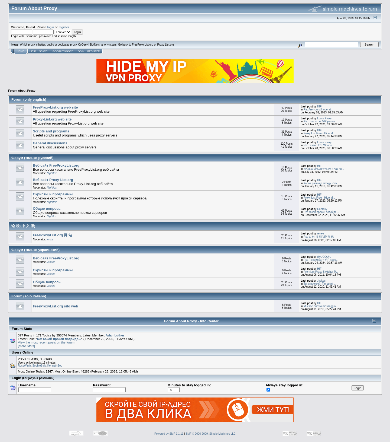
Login (80, 51)
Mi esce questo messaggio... (321, 306)
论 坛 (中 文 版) (23, 226)
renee (320, 233)
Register (93, 51)
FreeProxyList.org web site (55, 107)
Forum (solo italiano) (28, 296)
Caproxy (322, 209)
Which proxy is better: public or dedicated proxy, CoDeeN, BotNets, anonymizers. (68, 44)
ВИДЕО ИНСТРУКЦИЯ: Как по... (324, 168)
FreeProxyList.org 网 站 (52, 235)
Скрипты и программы (53, 194)
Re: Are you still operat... (318, 109)
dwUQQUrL (324, 256)
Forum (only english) (28, 99)
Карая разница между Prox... (322, 183)
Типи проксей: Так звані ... (320, 283)
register (63, 27)
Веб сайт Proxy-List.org (53, 180)
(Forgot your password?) (38, 378)
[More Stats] (26, 346)
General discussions (50, 143)
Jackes (51, 261)
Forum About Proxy (21, 90)
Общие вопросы (47, 208)
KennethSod (54, 365)
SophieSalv (39, 365)
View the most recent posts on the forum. (46, 342)
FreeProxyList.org (142, 44)
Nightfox (52, 173)
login (50, 27)
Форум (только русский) (32, 158)
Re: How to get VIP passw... (320, 121)
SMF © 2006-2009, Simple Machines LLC (211, 433)
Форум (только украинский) (35, 250)
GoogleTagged (63, 51)
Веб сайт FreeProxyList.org (56, 165)
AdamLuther (115, 335)
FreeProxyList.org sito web (55, 306)
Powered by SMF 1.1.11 (168, 433)
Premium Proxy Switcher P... (321, 271)
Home (20, 51)
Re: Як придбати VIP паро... (321, 259)
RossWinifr (24, 365)
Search (44, 51)
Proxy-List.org (165, 44)
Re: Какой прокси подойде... (321, 212)
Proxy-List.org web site (52, 119)
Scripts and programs (51, 131)
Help (33, 51)
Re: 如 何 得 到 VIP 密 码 (319, 236)
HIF (319, 106)
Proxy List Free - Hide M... (319, 133)
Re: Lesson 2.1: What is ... (319, 145)
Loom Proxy (324, 118)
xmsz (50, 239)
